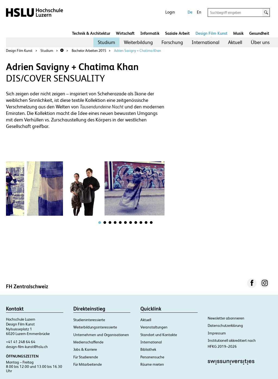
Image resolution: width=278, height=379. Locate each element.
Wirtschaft (125, 33)
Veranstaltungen (154, 327)
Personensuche (152, 357)
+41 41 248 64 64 (20, 342)
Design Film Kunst (211, 33)
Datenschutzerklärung (225, 325)
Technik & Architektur (91, 33)
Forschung (172, 42)
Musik (238, 33)
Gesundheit (259, 33)
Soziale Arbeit (177, 33)
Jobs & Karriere (85, 349)
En (199, 12)
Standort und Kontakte (158, 335)
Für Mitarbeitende (87, 364)
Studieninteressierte (89, 320)
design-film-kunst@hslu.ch (27, 346)
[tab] (99, 222)
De (190, 12)
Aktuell (235, 42)
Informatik (149, 33)
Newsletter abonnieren (226, 318)
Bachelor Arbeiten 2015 (89, 51)
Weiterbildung (138, 42)
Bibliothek (148, 349)
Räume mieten (152, 364)
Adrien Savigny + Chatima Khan (137, 51)
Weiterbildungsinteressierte (95, 327)
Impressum (217, 333)
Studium (106, 42)
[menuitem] (106, 42)
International (205, 42)
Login (170, 12)
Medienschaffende (88, 342)
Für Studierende (85, 357)
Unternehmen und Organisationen (101, 335)
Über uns (260, 42)
